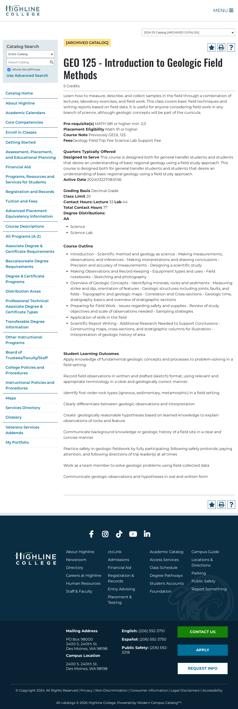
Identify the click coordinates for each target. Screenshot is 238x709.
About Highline (20, 103)
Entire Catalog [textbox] (17, 54)
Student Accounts (167, 583)
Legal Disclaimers (185, 690)
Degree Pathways (166, 575)
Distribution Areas (23, 291)
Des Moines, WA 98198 (86, 648)
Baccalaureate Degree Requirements (27, 264)
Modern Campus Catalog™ (159, 703)
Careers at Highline (83, 575)
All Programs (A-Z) (23, 236)
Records (115, 581)
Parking (199, 573)
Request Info (203, 668)
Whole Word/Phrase (26, 69)
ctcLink (115, 552)
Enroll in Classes (21, 132)
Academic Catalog (166, 552)
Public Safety (203, 581)
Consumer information (149, 690)
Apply (202, 650)
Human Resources (83, 583)
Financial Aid (18, 167)
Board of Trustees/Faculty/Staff (27, 355)
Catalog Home (19, 93)
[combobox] (188, 32)
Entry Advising (121, 589)
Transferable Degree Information (25, 324)
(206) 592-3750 (152, 639)
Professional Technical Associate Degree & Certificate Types (27, 306)
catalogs (68, 703)
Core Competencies (24, 122)
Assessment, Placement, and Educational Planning (31, 155)
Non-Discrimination (111, 690)
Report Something (209, 589)
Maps (11, 398)
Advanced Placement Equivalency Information (29, 214)
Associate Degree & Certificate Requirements (30, 249)
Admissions (119, 559)
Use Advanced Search (27, 75)
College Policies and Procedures (25, 370)
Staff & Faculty (79, 591)
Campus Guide (205, 552)
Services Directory (23, 407)
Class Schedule (164, 567)
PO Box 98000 (79, 639)
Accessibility (212, 690)
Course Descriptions (25, 226)
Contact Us (202, 632)
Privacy (86, 690)
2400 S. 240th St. (82, 644)
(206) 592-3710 (152, 631)
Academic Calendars (25, 113)
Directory (74, 567)
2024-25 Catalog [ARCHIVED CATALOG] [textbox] (171, 32)
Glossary (14, 417)
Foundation (161, 591)
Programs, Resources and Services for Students (30, 179)
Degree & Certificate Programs (25, 279)
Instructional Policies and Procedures (30, 385)
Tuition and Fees (21, 201)
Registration (119, 575)
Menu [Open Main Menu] (223, 10)
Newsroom (76, 559)
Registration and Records (30, 191)
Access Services (164, 559)
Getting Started (21, 142)
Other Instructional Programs (24, 340)
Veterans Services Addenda (22, 430)
